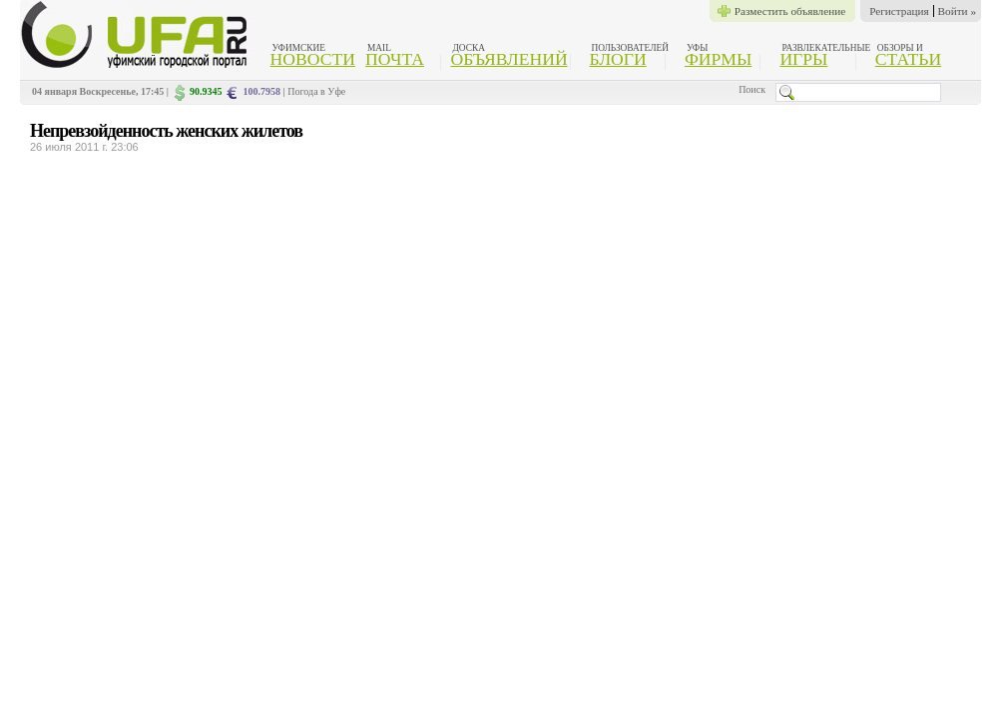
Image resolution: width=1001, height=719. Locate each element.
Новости (312, 59)
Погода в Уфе (316, 91)
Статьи (908, 59)
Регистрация (898, 11)
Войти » (957, 11)
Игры (803, 59)
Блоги (618, 59)
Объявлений (508, 59)
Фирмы (718, 59)
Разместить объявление (790, 11)
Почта (394, 59)
